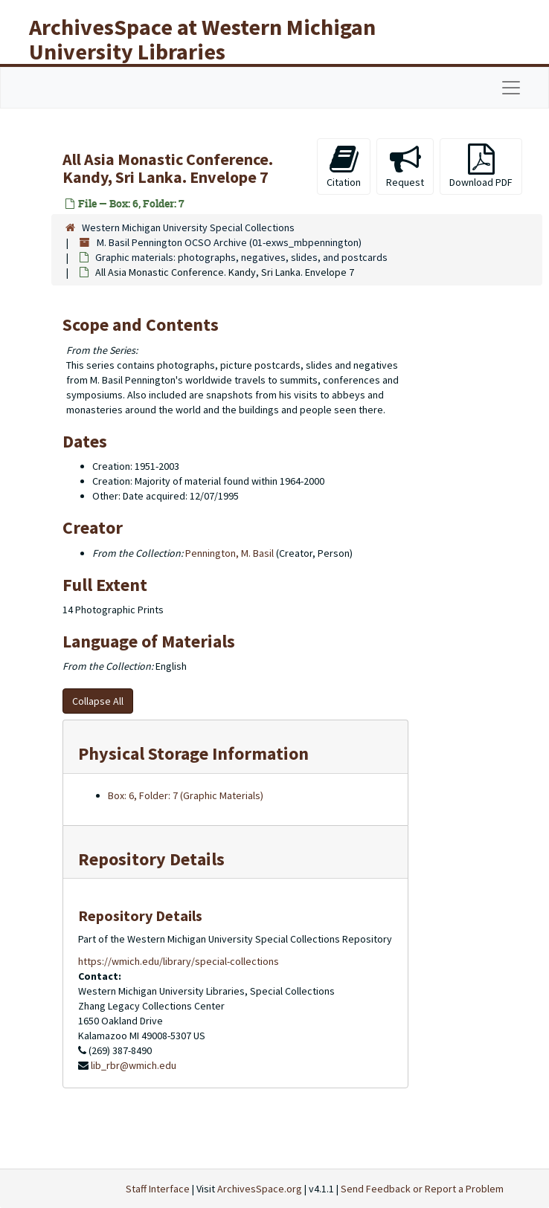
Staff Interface (158, 1188)
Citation (344, 166)
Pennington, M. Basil (229, 553)
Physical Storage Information (193, 753)
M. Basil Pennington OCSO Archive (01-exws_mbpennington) (229, 242)
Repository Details (151, 859)
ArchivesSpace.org (259, 1188)
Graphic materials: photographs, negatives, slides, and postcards (241, 257)
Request (405, 166)
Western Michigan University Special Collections (188, 227)
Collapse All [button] (97, 701)
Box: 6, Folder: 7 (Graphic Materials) (185, 795)
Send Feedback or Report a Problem (422, 1188)
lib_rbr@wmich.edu (133, 1065)
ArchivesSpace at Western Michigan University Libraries (202, 39)
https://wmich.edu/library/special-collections (178, 961)
